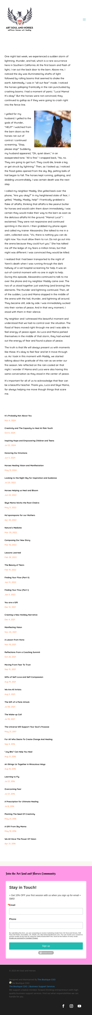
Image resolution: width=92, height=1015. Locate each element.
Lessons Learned (13, 552)
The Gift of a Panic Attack (17, 702)
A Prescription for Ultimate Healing (21, 801)
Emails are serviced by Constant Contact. (23, 938)
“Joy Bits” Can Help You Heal (18, 751)
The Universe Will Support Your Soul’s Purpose (27, 727)
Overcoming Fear (13, 789)
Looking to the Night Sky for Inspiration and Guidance (31, 478)
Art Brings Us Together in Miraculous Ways (25, 764)
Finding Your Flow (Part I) (17, 590)
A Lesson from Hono (14, 639)
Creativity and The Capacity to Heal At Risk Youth (29, 428)
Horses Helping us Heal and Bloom (21, 490)
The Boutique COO (46, 979)
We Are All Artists (13, 689)
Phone (12, 919)
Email (12, 905)
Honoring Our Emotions (16, 453)
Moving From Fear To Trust (18, 664)
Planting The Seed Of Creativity (20, 814)
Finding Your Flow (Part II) (17, 577)
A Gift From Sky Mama (15, 826)
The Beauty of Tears (14, 565)
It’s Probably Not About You (18, 415)
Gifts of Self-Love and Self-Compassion (24, 677)
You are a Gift (11, 602)
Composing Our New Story (17, 540)
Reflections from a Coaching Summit (22, 652)
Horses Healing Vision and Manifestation (24, 465)
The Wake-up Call (13, 714)
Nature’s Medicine (13, 527)
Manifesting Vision (13, 627)
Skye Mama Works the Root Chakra (22, 502)
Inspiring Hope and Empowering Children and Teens (30, 440)
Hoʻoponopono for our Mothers (20, 515)
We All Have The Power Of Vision (20, 839)
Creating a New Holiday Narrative (21, 615)
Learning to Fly (12, 776)
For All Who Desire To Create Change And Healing (28, 739)
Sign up (46, 946)
